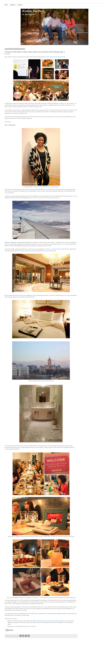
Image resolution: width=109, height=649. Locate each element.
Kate (27, 249)
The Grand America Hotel (57, 249)
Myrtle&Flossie (44, 186)
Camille (50, 196)
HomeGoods (31, 297)
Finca (19, 447)
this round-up (32, 626)
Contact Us (12, 4)
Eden (35, 197)
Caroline (20, 295)
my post (67, 621)
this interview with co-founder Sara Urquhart (47, 621)
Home (6, 4)
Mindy (14, 295)
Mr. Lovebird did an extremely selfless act (55, 189)
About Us (20, 4)
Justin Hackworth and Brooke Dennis (55, 57)
